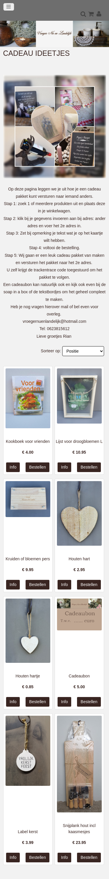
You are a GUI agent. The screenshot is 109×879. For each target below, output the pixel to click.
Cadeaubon (79, 676)
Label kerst (27, 831)
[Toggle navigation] (8, 7)
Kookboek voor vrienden (28, 441)
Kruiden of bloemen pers (28, 558)
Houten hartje (27, 676)
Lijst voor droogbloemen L (79, 441)
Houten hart (79, 558)
